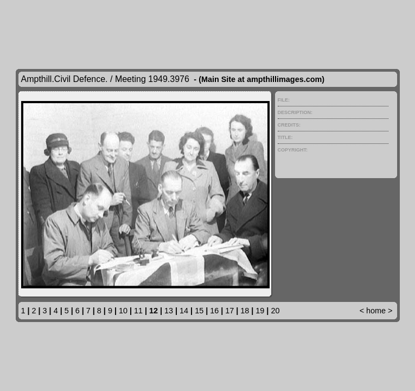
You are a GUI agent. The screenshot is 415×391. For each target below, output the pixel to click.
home (376, 310)
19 (260, 310)
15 (199, 310)
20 (275, 310)
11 (138, 310)
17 (229, 310)
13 (168, 310)
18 (244, 310)
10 (123, 310)
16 (214, 310)
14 (184, 310)
